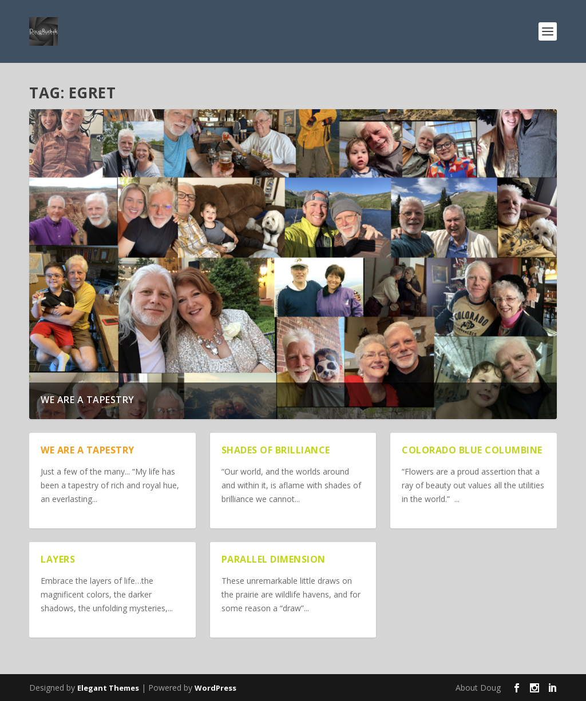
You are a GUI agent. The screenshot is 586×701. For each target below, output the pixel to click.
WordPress (215, 688)
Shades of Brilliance (275, 450)
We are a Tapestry (87, 399)
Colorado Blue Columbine (472, 450)
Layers (58, 559)
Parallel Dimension (273, 559)
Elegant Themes (108, 688)
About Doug (478, 687)
